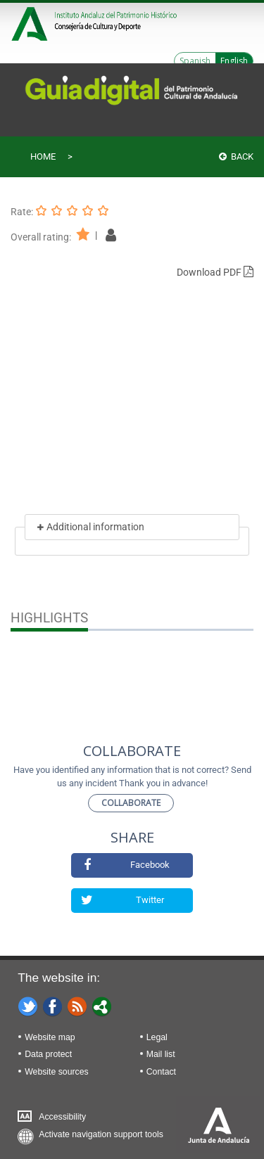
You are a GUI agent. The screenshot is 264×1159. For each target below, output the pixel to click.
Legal (157, 1037)
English (234, 61)
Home (43, 156)
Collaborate (131, 803)
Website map (50, 1037)
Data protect (48, 1054)
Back (236, 156)
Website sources (56, 1072)
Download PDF (215, 272)
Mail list (160, 1054)
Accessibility (62, 1117)
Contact (161, 1072)
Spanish (195, 61)
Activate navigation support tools (101, 1134)
